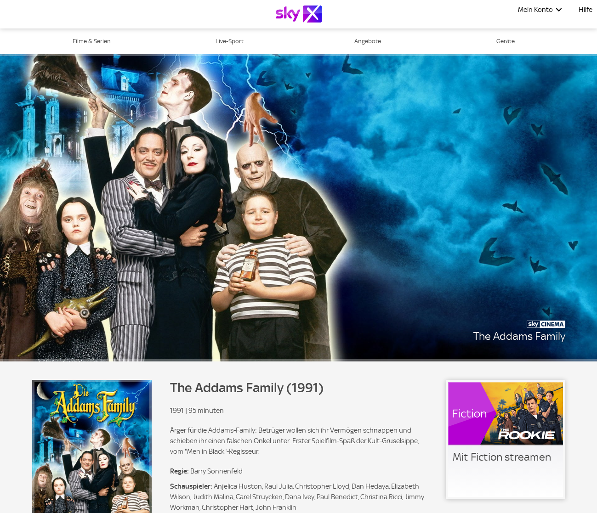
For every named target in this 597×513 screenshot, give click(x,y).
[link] (505, 439)
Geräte (505, 41)
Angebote (367, 41)
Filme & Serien (92, 41)
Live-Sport (230, 41)
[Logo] (299, 14)
